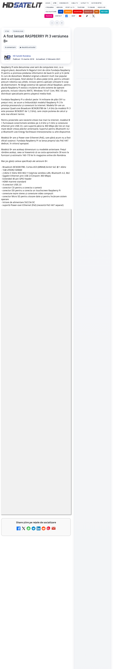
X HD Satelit (92, 349)
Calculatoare (51, 12)
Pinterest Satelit (92, 355)
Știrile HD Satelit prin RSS (92, 364)
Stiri (7, 31)
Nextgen (104, 12)
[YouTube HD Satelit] (80, 16)
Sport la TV (69, 7)
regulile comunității (40, 489)
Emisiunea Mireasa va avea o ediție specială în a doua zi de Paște (28, 664)
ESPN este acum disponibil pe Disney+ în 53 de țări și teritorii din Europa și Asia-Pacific (30, 611)
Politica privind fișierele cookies (92, 424)
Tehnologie (18, 31)
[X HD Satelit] (93, 16)
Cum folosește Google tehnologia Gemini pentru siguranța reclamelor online (91, 126)
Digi (79, 387)
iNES (96, 12)
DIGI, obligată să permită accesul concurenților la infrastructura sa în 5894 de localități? (27, 638)
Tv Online (91, 7)
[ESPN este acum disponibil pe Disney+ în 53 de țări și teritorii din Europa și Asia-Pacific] (61, 615)
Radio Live (101, 7)
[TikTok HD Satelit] (87, 16)
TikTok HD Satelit (92, 342)
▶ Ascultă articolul (27, 47)
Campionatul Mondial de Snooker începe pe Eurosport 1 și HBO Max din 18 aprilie (92, 93)
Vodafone (78, 12)
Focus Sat (88, 12)
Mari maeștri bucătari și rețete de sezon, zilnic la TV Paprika (30, 587)
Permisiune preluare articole (92, 416)
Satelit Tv (84, 3)
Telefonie (81, 7)
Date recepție (96, 3)
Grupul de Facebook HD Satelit (92, 320)
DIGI (60, 12)
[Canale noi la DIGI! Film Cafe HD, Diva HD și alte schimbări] (61, 569)
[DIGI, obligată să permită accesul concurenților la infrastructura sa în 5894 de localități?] (61, 640)
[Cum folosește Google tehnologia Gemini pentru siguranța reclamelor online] (92, 143)
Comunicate (63, 3)
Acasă (47, 3)
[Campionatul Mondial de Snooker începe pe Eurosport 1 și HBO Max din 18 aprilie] (92, 109)
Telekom (49, 16)
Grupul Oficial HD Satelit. (41, 496)
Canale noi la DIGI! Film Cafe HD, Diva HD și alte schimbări (28, 564)
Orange (68, 12)
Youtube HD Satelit (93, 335)
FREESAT (88, 387)
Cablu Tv (74, 3)
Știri (54, 3)
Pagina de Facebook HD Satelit (93, 311)
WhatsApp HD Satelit (93, 328)
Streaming (50, 7)
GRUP (73, 16)
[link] (36, 569)
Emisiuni (60, 7)
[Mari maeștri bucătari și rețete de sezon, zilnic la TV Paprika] (61, 592)
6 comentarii (10, 47)
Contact (58, 16)
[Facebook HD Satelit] (67, 16)
